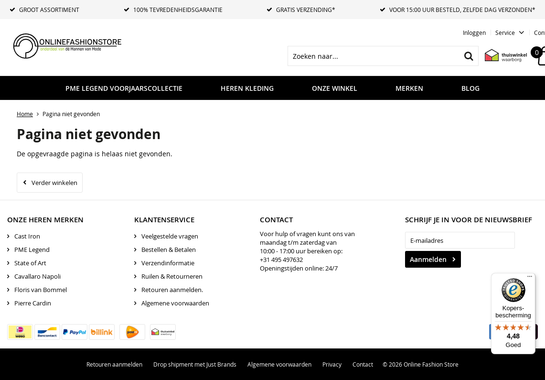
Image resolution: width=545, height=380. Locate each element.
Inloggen (474, 32)
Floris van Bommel (40, 289)
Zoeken (468, 55)
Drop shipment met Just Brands (194, 364)
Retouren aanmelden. (172, 289)
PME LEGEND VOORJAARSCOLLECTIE (123, 88)
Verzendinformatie (167, 263)
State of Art (30, 263)
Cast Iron (27, 236)
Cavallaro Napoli (37, 276)
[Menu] (529, 278)
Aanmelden (428, 259)
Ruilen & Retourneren (172, 276)
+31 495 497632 (281, 259)
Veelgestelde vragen (169, 236)
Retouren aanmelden (114, 364)
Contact (363, 364)
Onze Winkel (334, 88)
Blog (470, 88)
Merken (409, 88)
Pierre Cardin (32, 303)
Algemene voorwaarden (175, 303)
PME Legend (32, 249)
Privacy (332, 364)
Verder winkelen (54, 182)
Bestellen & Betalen (168, 249)
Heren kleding (247, 88)
